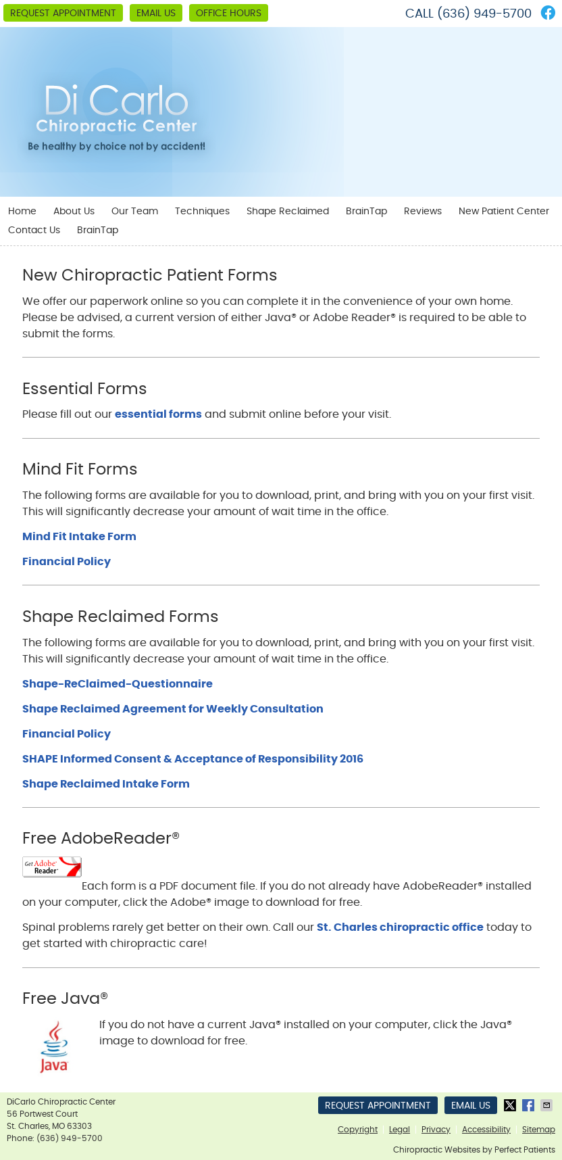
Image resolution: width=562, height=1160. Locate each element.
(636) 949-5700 (484, 14)
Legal (399, 1130)
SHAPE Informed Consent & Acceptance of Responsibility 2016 (192, 759)
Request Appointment (63, 13)
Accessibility (486, 1130)
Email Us (156, 13)
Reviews (423, 211)
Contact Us (34, 230)
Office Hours (228, 13)
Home (22, 211)
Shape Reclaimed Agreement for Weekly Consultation (173, 709)
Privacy (436, 1130)
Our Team (134, 211)
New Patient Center (504, 211)
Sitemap (538, 1130)
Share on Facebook (529, 1105)
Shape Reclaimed (288, 211)
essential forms (158, 414)
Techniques (202, 211)
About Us (74, 211)
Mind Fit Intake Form (79, 536)
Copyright (358, 1130)
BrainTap (366, 211)
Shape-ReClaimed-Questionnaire (117, 684)
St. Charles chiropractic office (400, 927)
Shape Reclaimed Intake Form (106, 784)
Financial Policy (66, 561)
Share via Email (547, 1105)
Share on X (511, 1105)
